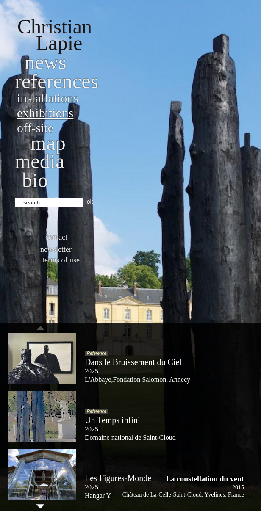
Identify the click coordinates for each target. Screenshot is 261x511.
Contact (56, 237)
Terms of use (61, 260)
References (56, 81)
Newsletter (56, 249)
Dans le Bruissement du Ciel (133, 362)
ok (90, 201)
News (46, 62)
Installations (47, 98)
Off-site (35, 128)
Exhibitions (45, 113)
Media (39, 161)
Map (48, 143)
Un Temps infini (112, 420)
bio (35, 180)
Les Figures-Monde (118, 478)
